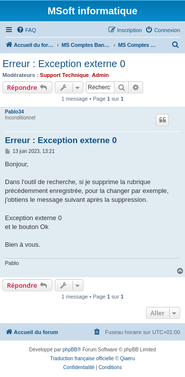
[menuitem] (26, 30)
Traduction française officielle (82, 358)
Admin (100, 75)
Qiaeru (127, 358)
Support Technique (64, 75)
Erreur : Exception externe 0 (63, 63)
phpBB (70, 349)
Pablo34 (14, 111)
